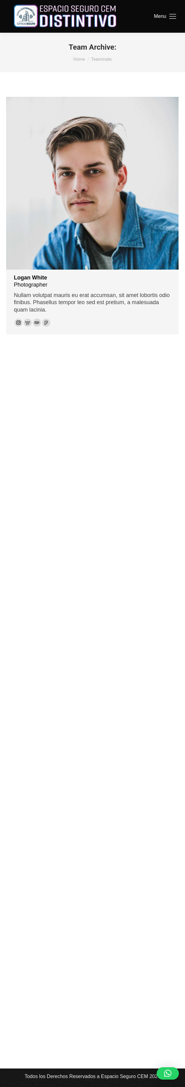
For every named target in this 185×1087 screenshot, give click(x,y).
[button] (168, 1073)
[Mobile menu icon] (165, 16)
